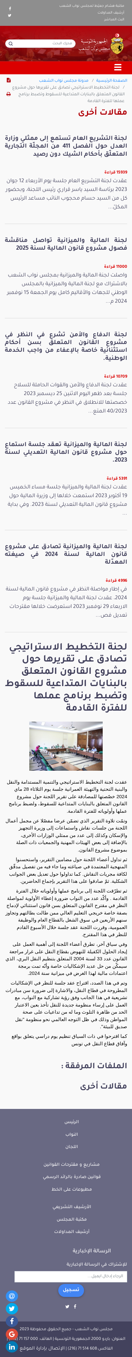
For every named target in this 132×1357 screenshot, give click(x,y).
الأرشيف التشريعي (71, 1207)
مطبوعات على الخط (72, 1189)
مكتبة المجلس (72, 1219)
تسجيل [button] (71, 1290)
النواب (71, 1135)
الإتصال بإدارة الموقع (42, 1349)
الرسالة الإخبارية (92, 1251)
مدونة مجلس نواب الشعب (64, 81)
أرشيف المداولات (111, 13)
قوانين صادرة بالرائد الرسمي (72, 1177)
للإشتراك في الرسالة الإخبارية (97, 1264)
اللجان (71, 1147)
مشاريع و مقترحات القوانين (71, 1165)
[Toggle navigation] (118, 68)
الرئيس (71, 1122)
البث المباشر (114, 20)
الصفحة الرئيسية (111, 81)
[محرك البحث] (40, 43)
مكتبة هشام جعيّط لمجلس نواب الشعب (91, 6)
